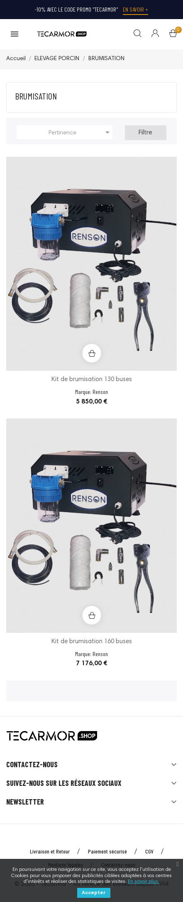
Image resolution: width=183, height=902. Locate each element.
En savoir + (135, 9)
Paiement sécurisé (107, 851)
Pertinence (80, 132)
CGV (149, 851)
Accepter (94, 892)
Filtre (145, 132)
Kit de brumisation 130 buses (91, 380)
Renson (100, 391)
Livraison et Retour (50, 851)
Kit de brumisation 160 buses (91, 642)
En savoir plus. (143, 881)
